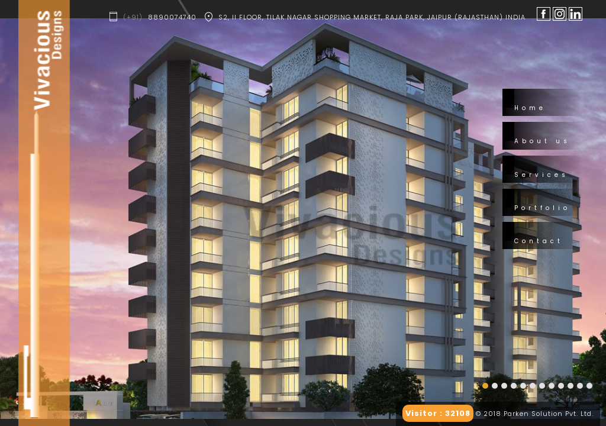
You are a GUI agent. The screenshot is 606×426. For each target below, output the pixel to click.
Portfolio (542, 208)
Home (530, 108)
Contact (538, 241)
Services (541, 174)
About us (542, 141)
